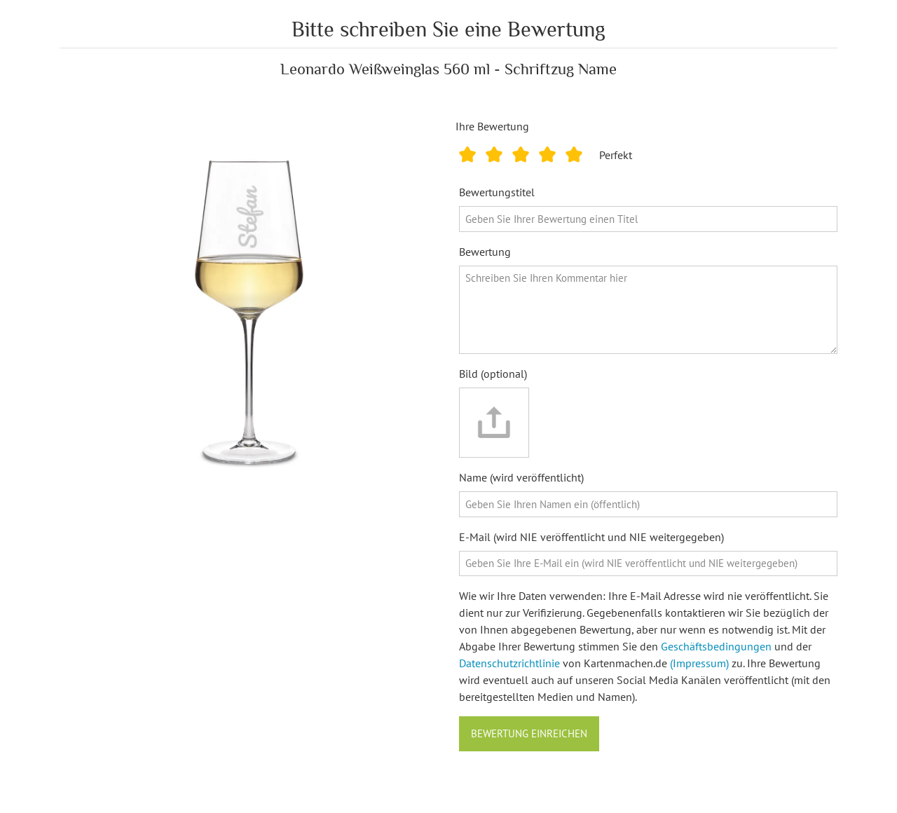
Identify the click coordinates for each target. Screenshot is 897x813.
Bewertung (485, 252)
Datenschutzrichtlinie (509, 663)
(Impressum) (699, 663)
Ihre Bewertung (492, 126)
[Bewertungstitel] (648, 219)
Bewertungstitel (497, 192)
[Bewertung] (648, 310)
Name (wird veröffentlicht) (521, 477)
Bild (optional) (493, 374)
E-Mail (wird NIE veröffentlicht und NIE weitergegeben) (591, 537)
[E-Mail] (648, 564)
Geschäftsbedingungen (716, 646)
